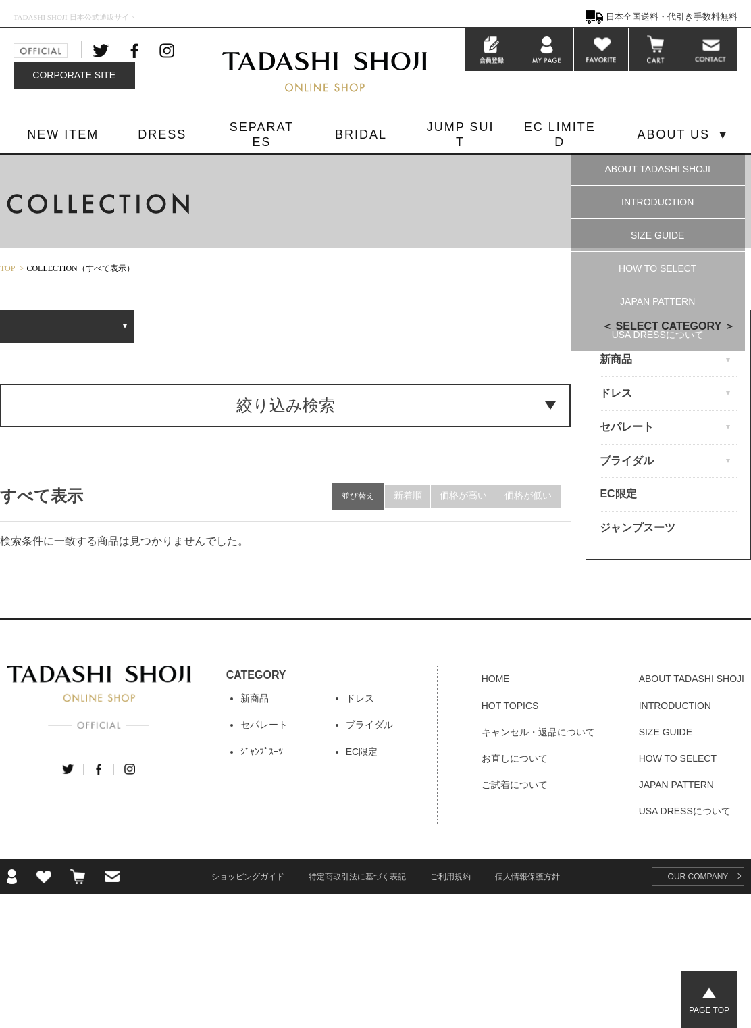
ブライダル (369, 724)
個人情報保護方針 (527, 876)
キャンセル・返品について (538, 732)
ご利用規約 (450, 876)
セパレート (264, 724)
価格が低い (526, 496)
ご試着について (515, 784)
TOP (7, 268)
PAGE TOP (709, 1010)
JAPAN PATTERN (657, 301)
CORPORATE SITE (73, 75)
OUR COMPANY (698, 876)
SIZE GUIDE (657, 235)
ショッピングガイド (247, 876)
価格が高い (458, 496)
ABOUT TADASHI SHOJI (657, 169)
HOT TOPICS (510, 705)
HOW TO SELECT (657, 268)
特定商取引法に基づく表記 (357, 876)
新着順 (400, 496)
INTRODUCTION (657, 202)
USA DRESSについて (658, 334)
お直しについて (515, 758)
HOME (496, 678)
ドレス (360, 698)
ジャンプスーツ (637, 527)
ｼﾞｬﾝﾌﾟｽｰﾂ (261, 751)
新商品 (254, 698)
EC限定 (618, 493)
